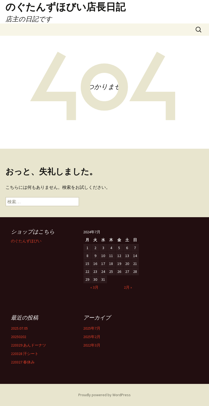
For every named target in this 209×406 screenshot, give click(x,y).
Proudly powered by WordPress (104, 394)
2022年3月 (91, 345)
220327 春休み (23, 362)
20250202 (18, 336)
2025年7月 (91, 328)
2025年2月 (91, 336)
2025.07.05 (19, 328)
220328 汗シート (24, 353)
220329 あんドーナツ (28, 345)
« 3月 (94, 287)
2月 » (128, 287)
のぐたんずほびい (26, 240)
